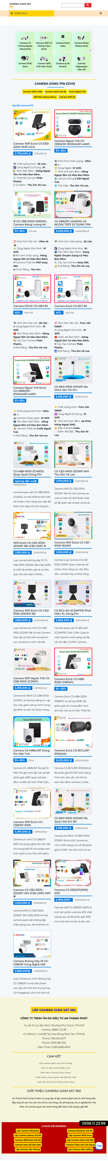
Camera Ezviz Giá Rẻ (55, 91)
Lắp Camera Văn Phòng (28, 1150)
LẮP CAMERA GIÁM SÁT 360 (54, 1010)
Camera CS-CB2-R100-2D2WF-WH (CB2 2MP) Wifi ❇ (31, 893)
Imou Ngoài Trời (77, 91)
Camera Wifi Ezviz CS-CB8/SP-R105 (28, 823)
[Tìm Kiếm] (72, 5)
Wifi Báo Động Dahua (45, 97)
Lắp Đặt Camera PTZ (22, 105)
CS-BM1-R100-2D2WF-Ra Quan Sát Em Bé (71, 820)
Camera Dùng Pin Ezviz (55, 84)
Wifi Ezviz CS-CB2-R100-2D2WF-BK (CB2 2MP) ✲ (29, 544)
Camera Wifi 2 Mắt (32, 91)
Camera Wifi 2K (67, 97)
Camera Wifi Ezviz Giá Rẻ (28, 1140)
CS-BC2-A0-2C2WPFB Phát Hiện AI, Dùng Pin (72, 612)
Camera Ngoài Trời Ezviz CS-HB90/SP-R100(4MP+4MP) (29, 391)
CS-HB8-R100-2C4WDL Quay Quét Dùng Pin (28, 473)
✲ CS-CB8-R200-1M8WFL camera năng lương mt (30, 223)
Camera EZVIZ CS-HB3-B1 (30, 306)
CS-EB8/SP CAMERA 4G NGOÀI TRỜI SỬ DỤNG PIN (72, 223)
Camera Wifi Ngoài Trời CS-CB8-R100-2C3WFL (31, 680)
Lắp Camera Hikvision (28, 1131)
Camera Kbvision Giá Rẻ (80, 1131)
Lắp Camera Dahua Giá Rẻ (27, 1135)
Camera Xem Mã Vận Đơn (28, 1145)
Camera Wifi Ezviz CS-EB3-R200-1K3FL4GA (31, 145)
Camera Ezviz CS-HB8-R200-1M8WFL (69, 681)
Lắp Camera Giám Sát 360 (80, 1140)
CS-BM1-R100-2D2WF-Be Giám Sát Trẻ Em (71, 388)
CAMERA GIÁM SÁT (31, 5)
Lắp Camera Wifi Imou (80, 1135)
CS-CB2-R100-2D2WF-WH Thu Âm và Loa (71, 473)
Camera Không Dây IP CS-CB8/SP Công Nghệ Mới (31, 963)
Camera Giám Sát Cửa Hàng (80, 1145)
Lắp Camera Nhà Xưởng (80, 1150)
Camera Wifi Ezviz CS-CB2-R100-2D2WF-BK (31, 612)
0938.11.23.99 (94, 1123)
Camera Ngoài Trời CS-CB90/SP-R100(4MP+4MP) (72, 142)
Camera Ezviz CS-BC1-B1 (70, 306)
